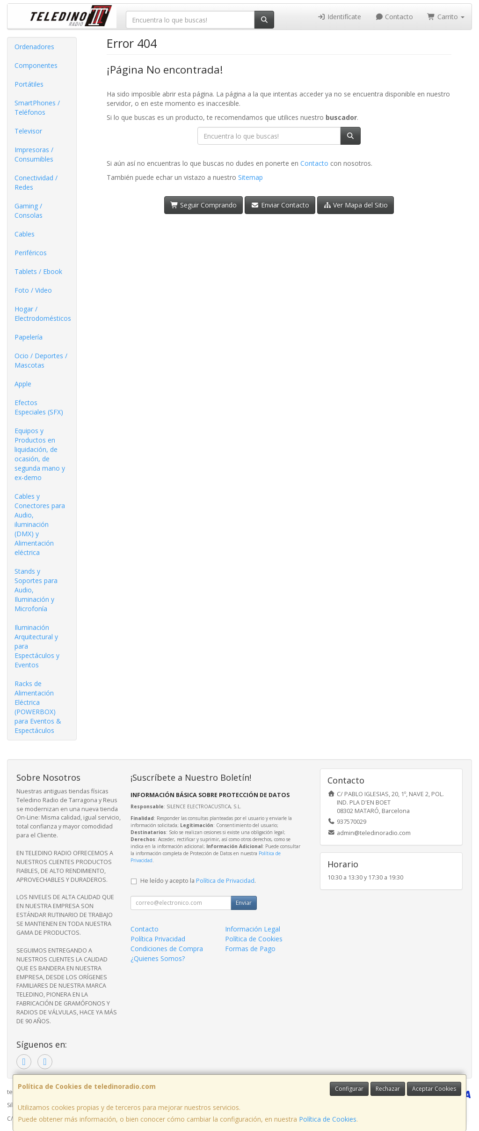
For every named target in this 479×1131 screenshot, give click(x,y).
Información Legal (252, 928)
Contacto (394, 16)
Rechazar (388, 1089)
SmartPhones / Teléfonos (37, 107)
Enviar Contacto (280, 204)
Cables (25, 233)
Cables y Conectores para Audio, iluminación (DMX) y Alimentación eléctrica (40, 524)
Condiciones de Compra (167, 948)
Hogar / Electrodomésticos (43, 313)
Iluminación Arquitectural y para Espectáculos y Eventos (37, 646)
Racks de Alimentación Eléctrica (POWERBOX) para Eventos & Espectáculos (38, 707)
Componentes (36, 65)
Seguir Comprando (203, 204)
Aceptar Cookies (434, 1089)
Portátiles (29, 84)
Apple (23, 383)
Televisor (28, 130)
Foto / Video (33, 290)
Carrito (445, 16)
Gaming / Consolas (29, 210)
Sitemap (250, 177)
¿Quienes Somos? (158, 958)
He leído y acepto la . (198, 881)
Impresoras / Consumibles (34, 154)
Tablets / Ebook (38, 271)
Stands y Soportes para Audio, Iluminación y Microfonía (36, 590)
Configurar (349, 1089)
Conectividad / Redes (36, 182)
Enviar (244, 903)
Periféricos (31, 252)
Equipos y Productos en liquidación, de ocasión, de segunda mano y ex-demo (40, 454)
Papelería (29, 337)
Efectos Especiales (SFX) (39, 407)
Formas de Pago (250, 948)
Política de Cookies (327, 1119)
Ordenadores (34, 46)
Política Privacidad (158, 938)
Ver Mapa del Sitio (355, 204)
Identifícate (339, 16)
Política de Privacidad (225, 881)
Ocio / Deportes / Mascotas (41, 360)
